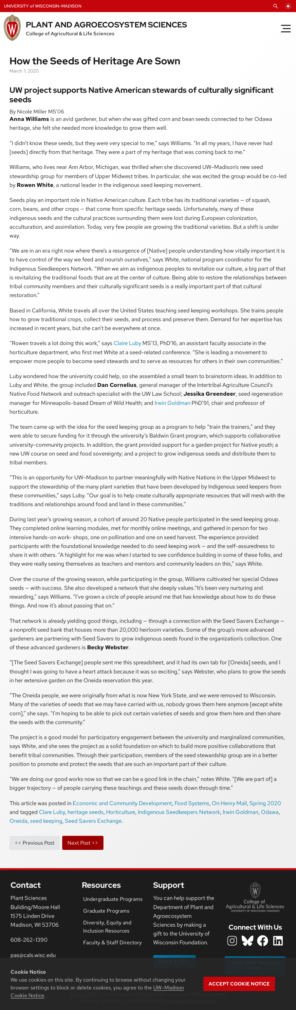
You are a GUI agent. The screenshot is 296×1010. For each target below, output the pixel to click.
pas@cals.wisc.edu (33, 955)
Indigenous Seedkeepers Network (179, 812)
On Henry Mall (229, 803)
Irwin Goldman (172, 402)
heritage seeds (85, 812)
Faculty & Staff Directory (112, 942)
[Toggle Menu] (286, 28)
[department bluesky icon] (247, 940)
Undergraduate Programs (112, 899)
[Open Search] (275, 6)
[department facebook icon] (262, 940)
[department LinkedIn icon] (278, 940)
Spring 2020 (265, 803)
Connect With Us (255, 927)
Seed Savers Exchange (93, 820)
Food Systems (192, 803)
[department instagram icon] (232, 940)
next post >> (82, 842)
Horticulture (120, 812)
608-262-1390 (28, 939)
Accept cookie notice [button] (239, 984)
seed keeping (46, 820)
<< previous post (34, 842)
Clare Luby (52, 812)
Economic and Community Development (122, 803)
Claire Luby (127, 343)
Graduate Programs (106, 910)
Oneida (18, 820)
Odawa (270, 812)
